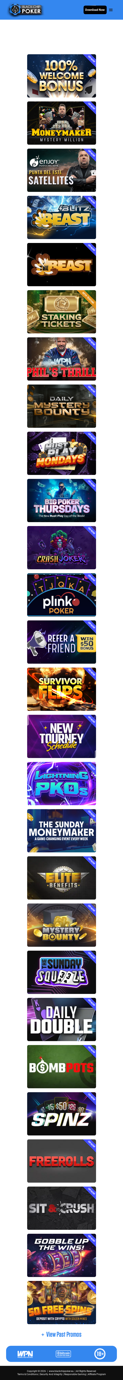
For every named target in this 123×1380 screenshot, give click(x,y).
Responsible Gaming (75, 1374)
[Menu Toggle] (111, 10)
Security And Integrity (51, 1374)
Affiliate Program (97, 1374)
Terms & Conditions (27, 1374)
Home (12, 36)
